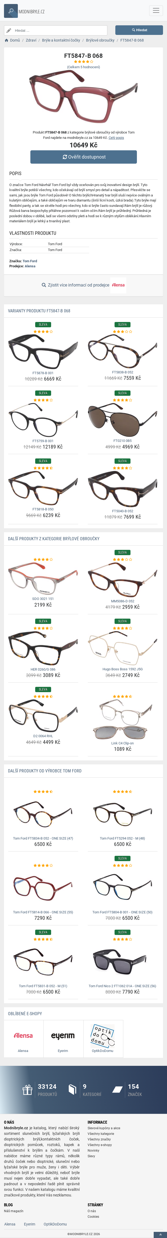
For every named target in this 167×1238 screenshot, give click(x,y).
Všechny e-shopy (100, 1145)
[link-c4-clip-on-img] (123, 719)
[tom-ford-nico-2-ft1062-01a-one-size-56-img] (123, 962)
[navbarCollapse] (156, 10)
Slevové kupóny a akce (104, 1128)
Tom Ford (30, 261)
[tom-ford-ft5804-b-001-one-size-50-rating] (123, 865)
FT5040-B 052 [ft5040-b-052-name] (122, 511)
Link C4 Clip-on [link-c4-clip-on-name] (122, 743)
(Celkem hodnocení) (83, 67)
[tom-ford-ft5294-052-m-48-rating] (123, 792)
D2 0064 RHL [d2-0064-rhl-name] (43, 736)
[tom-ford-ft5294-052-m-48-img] (123, 814)
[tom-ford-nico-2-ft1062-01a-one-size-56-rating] (123, 939)
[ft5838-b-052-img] (123, 351)
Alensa (30, 266)
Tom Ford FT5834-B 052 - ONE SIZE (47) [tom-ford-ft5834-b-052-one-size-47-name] (43, 838)
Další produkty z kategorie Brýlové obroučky (53, 538)
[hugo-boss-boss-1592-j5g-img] (123, 648)
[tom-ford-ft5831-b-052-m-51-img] (43, 962)
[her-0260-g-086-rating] (43, 628)
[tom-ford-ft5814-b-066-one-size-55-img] (43, 888)
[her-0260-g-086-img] (43, 648)
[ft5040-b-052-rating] (123, 468)
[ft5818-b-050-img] (43, 488)
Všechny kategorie (101, 1134)
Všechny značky (99, 1139)
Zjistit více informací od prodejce (83, 285)
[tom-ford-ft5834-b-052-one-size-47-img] (43, 814)
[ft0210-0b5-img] (123, 420)
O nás (92, 1211)
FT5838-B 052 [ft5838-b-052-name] (122, 372)
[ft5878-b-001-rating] (43, 331)
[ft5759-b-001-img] (43, 420)
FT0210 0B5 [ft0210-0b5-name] (122, 441)
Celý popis (116, 138)
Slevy (91, 1156)
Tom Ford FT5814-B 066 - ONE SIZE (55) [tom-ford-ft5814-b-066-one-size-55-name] (43, 912)
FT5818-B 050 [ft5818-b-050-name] (43, 509)
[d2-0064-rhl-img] (43, 715)
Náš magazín (13, 1211)
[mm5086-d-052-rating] (123, 559)
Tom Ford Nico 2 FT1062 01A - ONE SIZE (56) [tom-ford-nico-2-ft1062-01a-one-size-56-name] (122, 986)
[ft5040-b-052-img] (123, 489)
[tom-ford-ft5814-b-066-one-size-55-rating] (43, 865)
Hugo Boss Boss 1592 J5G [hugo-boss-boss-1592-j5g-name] (123, 669)
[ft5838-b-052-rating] (123, 331)
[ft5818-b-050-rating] (43, 468)
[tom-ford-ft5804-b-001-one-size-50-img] (123, 888)
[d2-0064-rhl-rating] (43, 696)
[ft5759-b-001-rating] (43, 400)
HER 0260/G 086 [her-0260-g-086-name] (43, 669)
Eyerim (29, 1224)
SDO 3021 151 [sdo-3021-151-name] (43, 599)
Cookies (93, 1217)
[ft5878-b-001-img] (43, 351)
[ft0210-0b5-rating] (123, 400)
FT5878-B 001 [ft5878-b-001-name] (43, 373)
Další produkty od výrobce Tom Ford (45, 770)
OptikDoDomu (55, 1224)
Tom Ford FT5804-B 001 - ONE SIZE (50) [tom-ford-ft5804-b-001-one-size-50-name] (122, 912)
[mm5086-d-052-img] (123, 579)
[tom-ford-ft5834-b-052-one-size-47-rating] (43, 792)
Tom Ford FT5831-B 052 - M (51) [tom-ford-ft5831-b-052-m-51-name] (43, 986)
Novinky (93, 1150)
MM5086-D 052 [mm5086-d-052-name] (122, 601)
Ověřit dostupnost (83, 156)
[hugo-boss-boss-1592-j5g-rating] (123, 628)
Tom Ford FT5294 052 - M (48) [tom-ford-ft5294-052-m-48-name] (122, 838)
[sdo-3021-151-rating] (43, 559)
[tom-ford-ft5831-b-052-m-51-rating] (43, 939)
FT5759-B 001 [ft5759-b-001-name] (43, 441)
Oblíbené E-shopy (25, 1013)
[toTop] (160, 1235)
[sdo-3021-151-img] (43, 578)
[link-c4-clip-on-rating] (123, 696)
